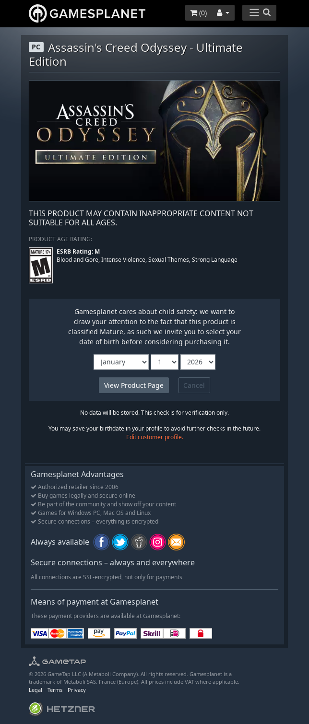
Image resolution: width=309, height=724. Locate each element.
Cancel (194, 385)
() (198, 12)
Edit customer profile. (154, 437)
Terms (55, 689)
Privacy (77, 689)
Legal (35, 689)
